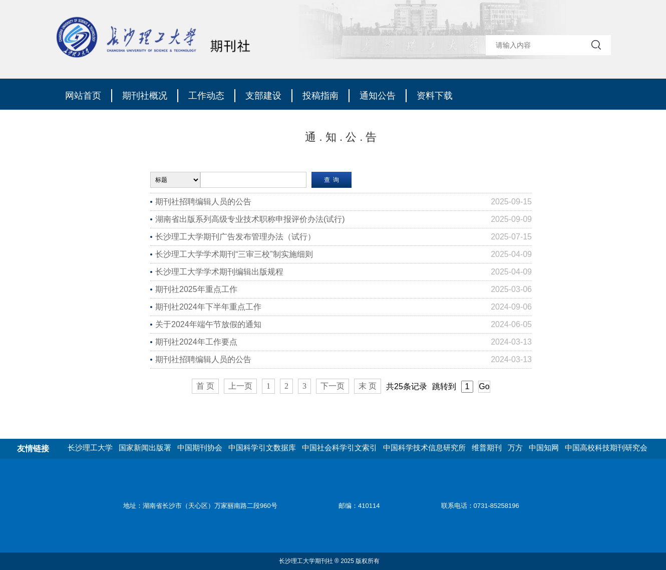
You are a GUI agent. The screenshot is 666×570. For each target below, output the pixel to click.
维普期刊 (487, 447)
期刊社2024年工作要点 (196, 342)
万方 (515, 447)
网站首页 (83, 96)
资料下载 (435, 96)
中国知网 (544, 447)
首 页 (205, 386)
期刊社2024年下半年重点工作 (208, 307)
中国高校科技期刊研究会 (606, 447)
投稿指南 (320, 96)
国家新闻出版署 (145, 447)
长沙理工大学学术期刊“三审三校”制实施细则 (234, 254)
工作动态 (206, 96)
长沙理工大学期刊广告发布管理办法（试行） (235, 236)
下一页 (332, 386)
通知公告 (378, 96)
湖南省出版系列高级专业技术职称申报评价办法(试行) (250, 219)
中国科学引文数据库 (262, 447)
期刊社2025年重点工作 (196, 289)
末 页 (368, 386)
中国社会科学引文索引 (339, 447)
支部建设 (263, 96)
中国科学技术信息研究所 (424, 447)
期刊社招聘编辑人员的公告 (203, 201)
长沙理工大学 (90, 447)
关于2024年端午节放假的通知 (208, 324)
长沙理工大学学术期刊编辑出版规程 (219, 271)
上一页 (240, 386)
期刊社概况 (144, 96)
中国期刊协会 (199, 447)
